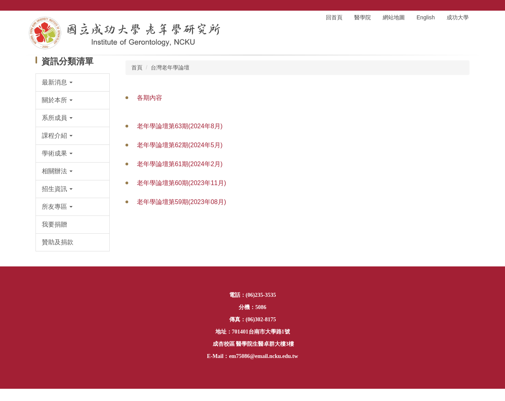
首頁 (136, 67)
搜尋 (471, 5)
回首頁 (334, 17)
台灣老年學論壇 (170, 67)
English (426, 17)
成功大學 (458, 17)
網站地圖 (394, 17)
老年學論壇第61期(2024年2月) (180, 164)
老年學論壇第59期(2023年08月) (181, 202)
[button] (73, 82)
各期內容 (149, 97)
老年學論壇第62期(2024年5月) (180, 145)
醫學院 (362, 17)
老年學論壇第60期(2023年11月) (181, 183)
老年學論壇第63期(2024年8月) (180, 126)
